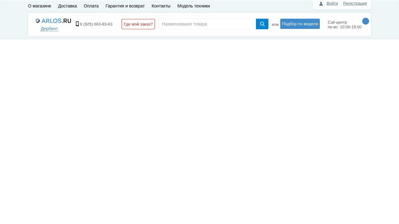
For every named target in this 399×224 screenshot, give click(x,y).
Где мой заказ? (138, 24)
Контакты (160, 5)
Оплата (91, 5)
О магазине (39, 5)
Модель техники (193, 5)
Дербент (49, 28)
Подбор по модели (300, 23)
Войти (332, 3)
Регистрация (355, 3)
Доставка (67, 5)
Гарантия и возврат (125, 5)
